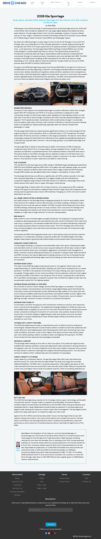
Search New (32, 3)
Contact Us (86, 482)
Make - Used (41, 488)
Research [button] (80, 2)
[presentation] (25, 517)
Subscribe (51, 524)
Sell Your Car (69, 4)
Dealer (41, 478)
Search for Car (17, 482)
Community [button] (93, 2)
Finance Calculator (17, 492)
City (41, 482)
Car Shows (17, 485)
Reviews (17, 495)
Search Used (42, 3)
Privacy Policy (64, 482)
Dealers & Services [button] (55, 2)
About (17, 478)
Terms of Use (64, 478)
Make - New (41, 485)
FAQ (86, 478)
